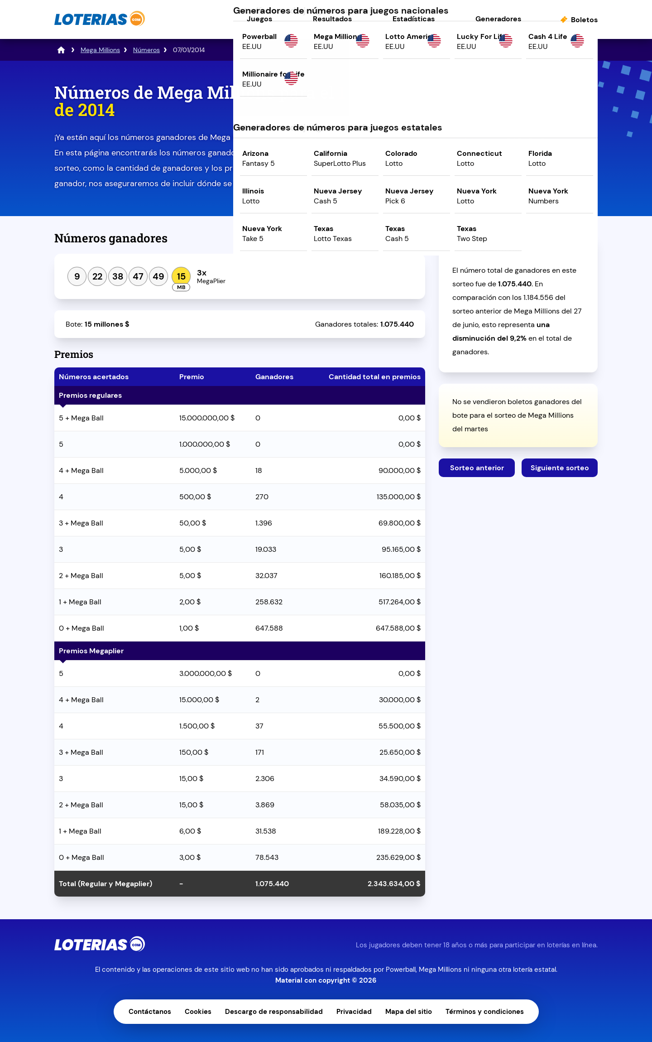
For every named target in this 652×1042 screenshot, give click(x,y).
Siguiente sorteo (560, 468)
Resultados (332, 19)
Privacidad (354, 1011)
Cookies (198, 1011)
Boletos (584, 19)
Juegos (259, 19)
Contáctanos (150, 1011)
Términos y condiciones (485, 1011)
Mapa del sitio (408, 1011)
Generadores (498, 19)
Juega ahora (518, 161)
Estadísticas (414, 19)
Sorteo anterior (477, 468)
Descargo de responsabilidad (274, 1011)
